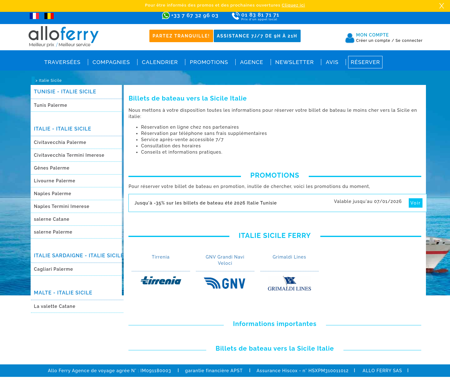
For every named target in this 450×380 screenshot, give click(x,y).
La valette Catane (55, 306)
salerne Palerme (53, 231)
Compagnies (111, 62)
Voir (415, 202)
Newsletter (294, 62)
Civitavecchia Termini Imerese (69, 155)
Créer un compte (375, 40)
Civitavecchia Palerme (60, 142)
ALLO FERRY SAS (382, 370)
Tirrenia (161, 256)
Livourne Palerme (55, 180)
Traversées (62, 62)
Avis (332, 62)
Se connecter (409, 40)
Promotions (209, 62)
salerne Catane (52, 219)
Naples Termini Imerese (62, 206)
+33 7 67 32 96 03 (194, 15)
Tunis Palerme (51, 105)
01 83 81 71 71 (278, 17)
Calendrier (160, 62)
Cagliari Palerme (53, 269)
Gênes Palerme (52, 167)
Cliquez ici (293, 5)
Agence (251, 62)
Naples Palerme (53, 193)
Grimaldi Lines (289, 256)
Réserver (365, 62)
